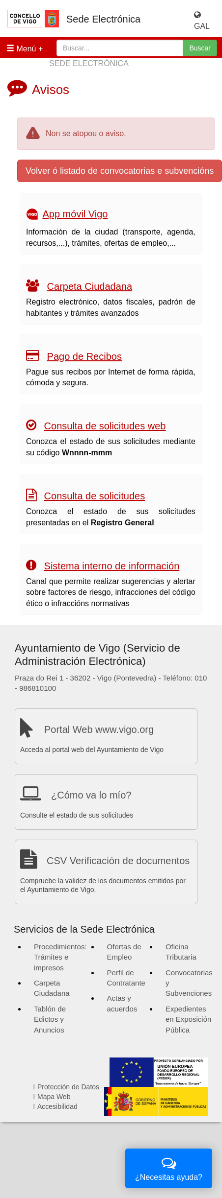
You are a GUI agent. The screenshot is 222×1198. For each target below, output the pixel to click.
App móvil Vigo (75, 214)
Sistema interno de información (112, 566)
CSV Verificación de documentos (118, 860)
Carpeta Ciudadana (89, 286)
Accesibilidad (57, 1106)
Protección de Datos (68, 1087)
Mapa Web (53, 1097)
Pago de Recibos (84, 356)
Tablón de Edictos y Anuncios (50, 1019)
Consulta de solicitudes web (105, 426)
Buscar (200, 48)
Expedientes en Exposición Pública (188, 1019)
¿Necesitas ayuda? (168, 1167)
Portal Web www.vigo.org (99, 729)
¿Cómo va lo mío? (91, 795)
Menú (21, 49)
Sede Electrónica (103, 19)
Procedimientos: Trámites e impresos (60, 957)
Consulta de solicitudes (94, 496)
